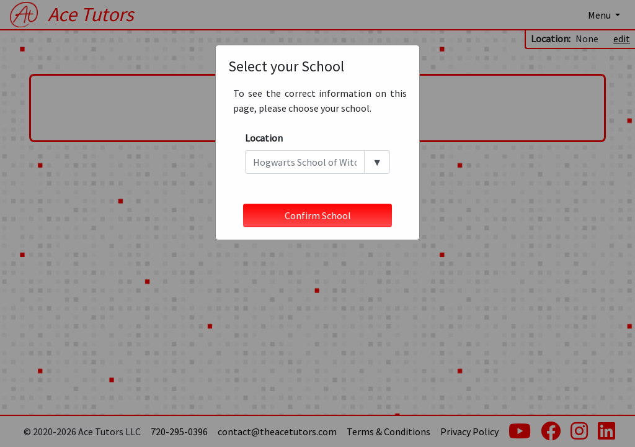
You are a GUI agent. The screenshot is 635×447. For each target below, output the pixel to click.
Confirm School (318, 215)
